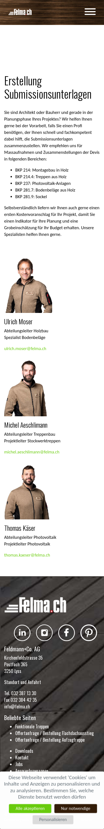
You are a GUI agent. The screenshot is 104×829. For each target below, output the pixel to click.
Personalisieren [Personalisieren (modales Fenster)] (53, 819)
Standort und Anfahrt (22, 682)
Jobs (19, 764)
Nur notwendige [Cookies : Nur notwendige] (76, 808)
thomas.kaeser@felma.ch (27, 555)
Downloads (24, 751)
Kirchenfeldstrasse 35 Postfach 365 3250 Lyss (23, 664)
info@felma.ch (17, 706)
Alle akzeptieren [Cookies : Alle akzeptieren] (30, 808)
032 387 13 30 (23, 693)
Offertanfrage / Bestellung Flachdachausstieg (54, 733)
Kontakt (22, 757)
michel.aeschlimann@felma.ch (31, 452)
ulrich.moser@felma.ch (25, 348)
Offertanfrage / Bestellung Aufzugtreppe (50, 739)
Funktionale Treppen (32, 726)
